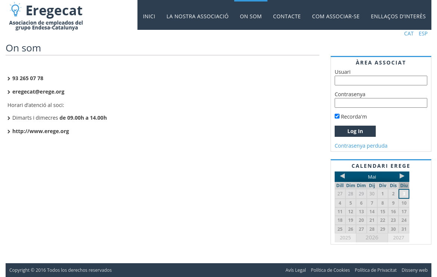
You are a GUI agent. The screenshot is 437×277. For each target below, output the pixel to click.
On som (251, 16)
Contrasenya (350, 94)
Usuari (343, 71)
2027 (399, 237)
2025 (345, 237)
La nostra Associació (198, 16)
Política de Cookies (330, 270)
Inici (149, 16)
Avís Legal (295, 270)
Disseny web (415, 270)
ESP (423, 33)
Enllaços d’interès (398, 16)
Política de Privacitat (376, 270)
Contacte (287, 16)
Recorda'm (351, 116)
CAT (408, 33)
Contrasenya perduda (361, 145)
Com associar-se (336, 16)
